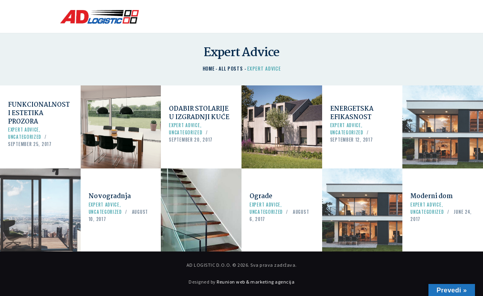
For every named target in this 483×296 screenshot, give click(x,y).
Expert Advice (23, 129)
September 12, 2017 (351, 139)
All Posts (231, 68)
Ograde (261, 196)
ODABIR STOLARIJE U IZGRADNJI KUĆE (199, 113)
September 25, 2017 (30, 144)
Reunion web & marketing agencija (255, 282)
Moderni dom (431, 196)
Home (209, 68)
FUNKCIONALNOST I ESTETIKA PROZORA (39, 113)
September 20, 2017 (191, 139)
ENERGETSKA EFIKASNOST (351, 113)
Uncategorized (24, 137)
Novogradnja (110, 196)
